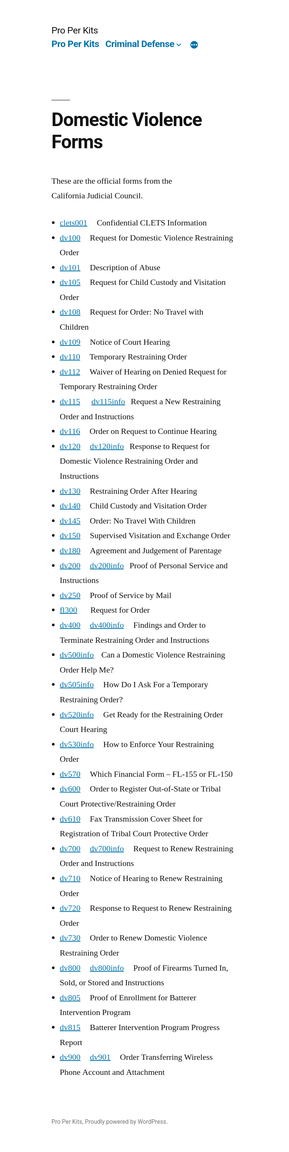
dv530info (77, 744)
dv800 (70, 968)
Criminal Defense (139, 43)
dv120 (70, 446)
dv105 (70, 282)
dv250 (70, 595)
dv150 (70, 535)
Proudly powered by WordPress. (126, 1121)
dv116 (70, 431)
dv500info (77, 655)
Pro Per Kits (75, 30)
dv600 (70, 789)
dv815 (70, 1027)
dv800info (107, 968)
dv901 (100, 1057)
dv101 (70, 267)
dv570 (70, 774)
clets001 (73, 223)
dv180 (70, 550)
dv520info (77, 714)
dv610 (70, 819)
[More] (194, 45)
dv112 (70, 372)
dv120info (107, 446)
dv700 (70, 848)
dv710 (70, 878)
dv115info (108, 401)
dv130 (70, 491)
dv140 (70, 506)
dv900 (70, 1057)
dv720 (70, 908)
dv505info (77, 684)
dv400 (70, 625)
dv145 (70, 521)
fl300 (68, 610)
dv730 (70, 938)
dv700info (107, 848)
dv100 (70, 238)
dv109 (70, 342)
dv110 (70, 357)
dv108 (70, 312)
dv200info (107, 565)
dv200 (70, 565)
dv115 (70, 401)
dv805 (70, 997)
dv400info (107, 625)
